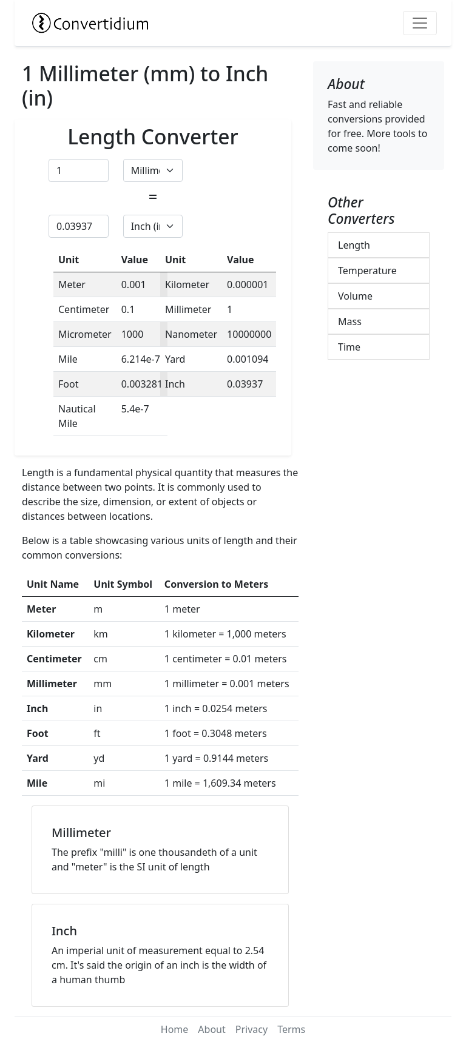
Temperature (367, 270)
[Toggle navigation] (420, 23)
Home (175, 1029)
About (211, 1029)
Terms (291, 1029)
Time (349, 347)
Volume (355, 296)
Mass (350, 321)
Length (354, 245)
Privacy (251, 1029)
